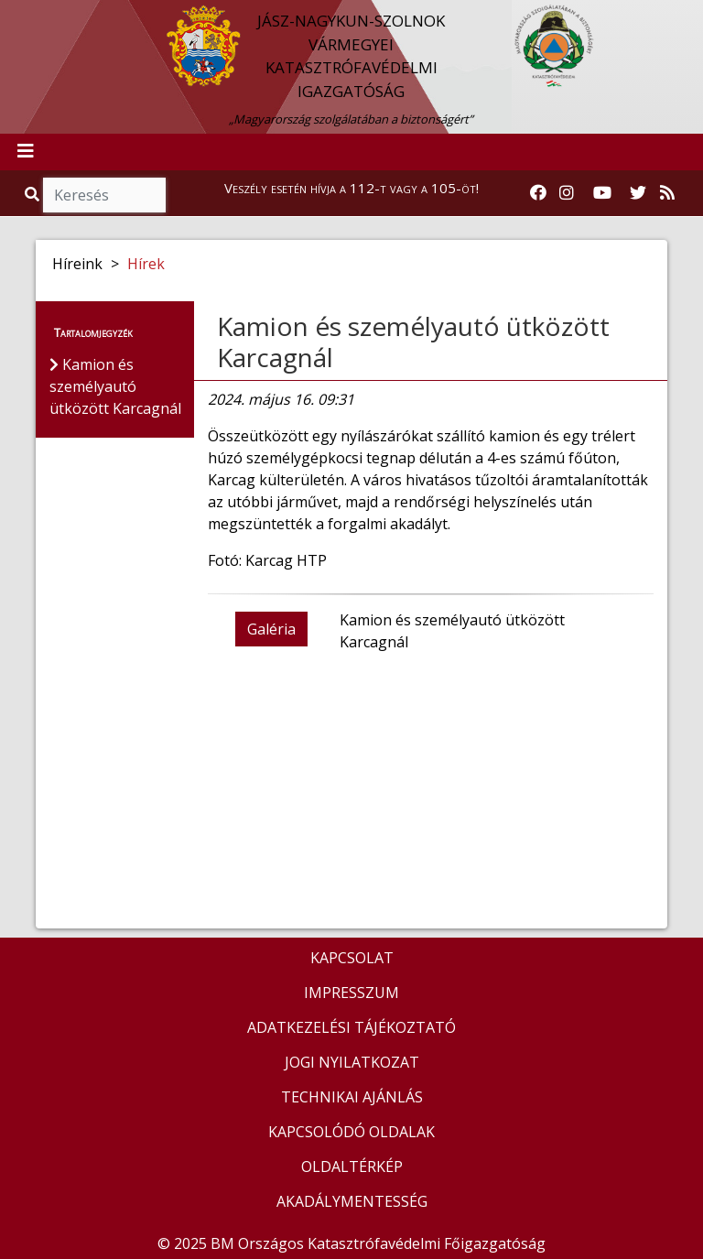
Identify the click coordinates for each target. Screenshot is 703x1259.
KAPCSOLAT (352, 958)
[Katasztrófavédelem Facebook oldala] (538, 193)
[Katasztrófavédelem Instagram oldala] (566, 193)
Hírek (146, 264)
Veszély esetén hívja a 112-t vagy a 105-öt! (351, 188)
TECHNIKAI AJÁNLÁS (352, 1097)
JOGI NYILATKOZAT (352, 1062)
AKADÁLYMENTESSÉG (351, 1201)
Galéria (271, 629)
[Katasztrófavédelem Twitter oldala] (638, 193)
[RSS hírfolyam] (667, 193)
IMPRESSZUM (351, 992)
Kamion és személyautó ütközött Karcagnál (413, 341)
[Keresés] (104, 195)
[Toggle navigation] (25, 152)
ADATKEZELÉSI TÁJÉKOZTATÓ (351, 1027)
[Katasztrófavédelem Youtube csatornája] (602, 193)
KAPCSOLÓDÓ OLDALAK (351, 1132)
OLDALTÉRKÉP (352, 1166)
